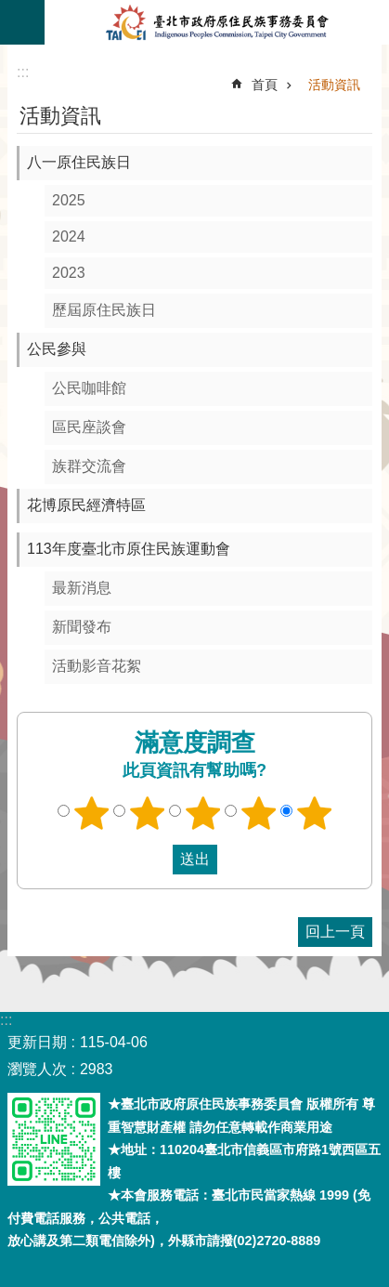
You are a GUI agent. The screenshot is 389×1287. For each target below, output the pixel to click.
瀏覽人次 (37, 1069)
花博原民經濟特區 (86, 505)
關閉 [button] (22, 22)
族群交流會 (89, 466)
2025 (68, 200)
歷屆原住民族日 (104, 310)
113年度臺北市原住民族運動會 (128, 549)
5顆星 (313, 813)
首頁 (265, 84)
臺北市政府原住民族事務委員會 (217, 22)
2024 (68, 236)
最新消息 (81, 588)
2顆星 (146, 813)
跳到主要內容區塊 (9, 9)
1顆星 (91, 813)
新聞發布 (81, 627)
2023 (68, 273)
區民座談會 (89, 427)
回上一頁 (335, 931)
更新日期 (37, 1042)
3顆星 (202, 813)
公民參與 (56, 349)
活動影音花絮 (96, 666)
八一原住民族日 (79, 162)
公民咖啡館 (89, 388)
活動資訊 (334, 84)
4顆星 (258, 813)
